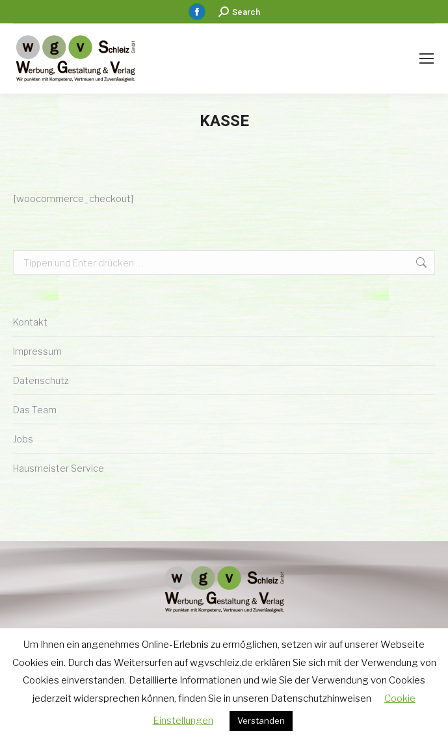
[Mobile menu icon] (426, 58)
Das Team (35, 409)
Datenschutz (41, 380)
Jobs (23, 438)
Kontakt (30, 321)
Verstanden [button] (261, 720)
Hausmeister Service (58, 468)
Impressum (37, 351)
